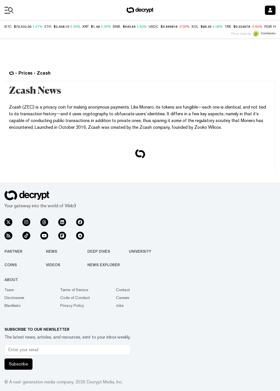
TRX (228, 27)
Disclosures (14, 297)
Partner (13, 251)
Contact (123, 290)
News (51, 251)
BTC (7, 27)
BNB (116, 27)
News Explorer (103, 265)
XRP (85, 27)
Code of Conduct (75, 297)
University (140, 251)
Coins (10, 265)
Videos (53, 265)
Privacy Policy (72, 305)
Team (9, 290)
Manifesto (12, 305)
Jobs (120, 305)
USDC (153, 27)
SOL (195, 27)
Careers (122, 297)
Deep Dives (98, 251)
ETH (48, 27)
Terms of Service (74, 290)
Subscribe (18, 364)
